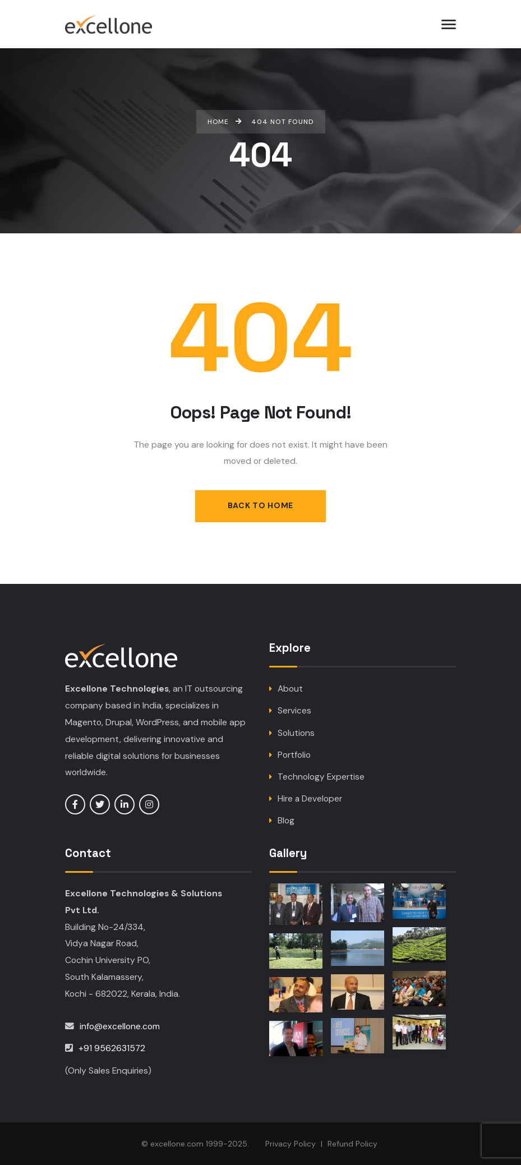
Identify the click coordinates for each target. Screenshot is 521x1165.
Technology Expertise (321, 777)
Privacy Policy (290, 1144)
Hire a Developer (310, 799)
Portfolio (294, 755)
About (290, 690)
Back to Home (260, 506)
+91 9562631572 (112, 1048)
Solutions (296, 733)
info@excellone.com (120, 1026)
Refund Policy (352, 1144)
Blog (286, 821)
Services (294, 711)
